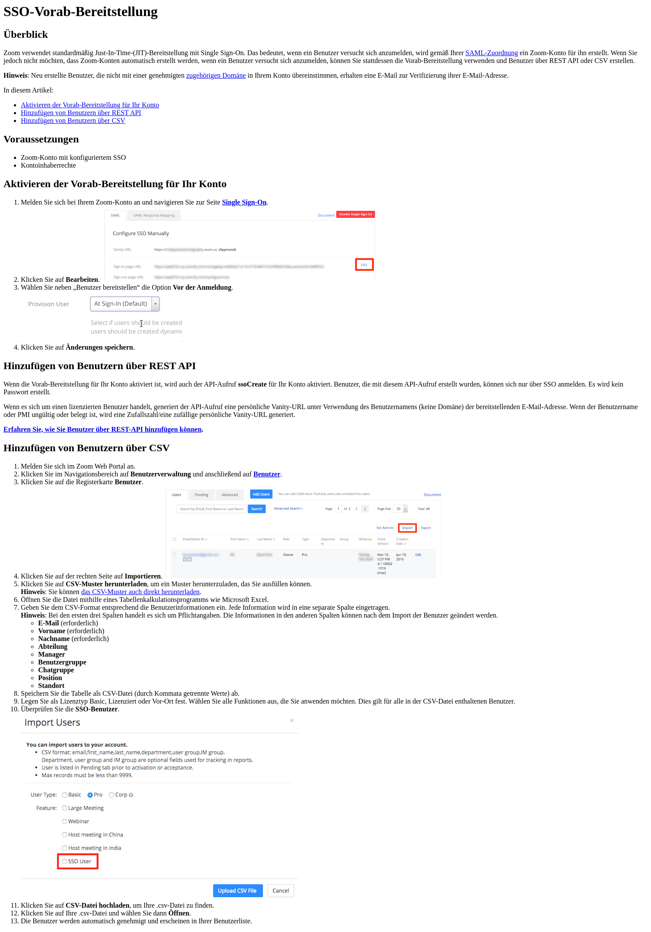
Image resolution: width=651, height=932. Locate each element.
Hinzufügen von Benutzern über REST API (81, 112)
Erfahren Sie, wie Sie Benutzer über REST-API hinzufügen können (102, 429)
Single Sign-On (244, 202)
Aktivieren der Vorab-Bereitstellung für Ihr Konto (90, 105)
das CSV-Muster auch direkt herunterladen (140, 591)
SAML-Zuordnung (491, 52)
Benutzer (266, 474)
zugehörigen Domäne (215, 75)
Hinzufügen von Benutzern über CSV (73, 120)
